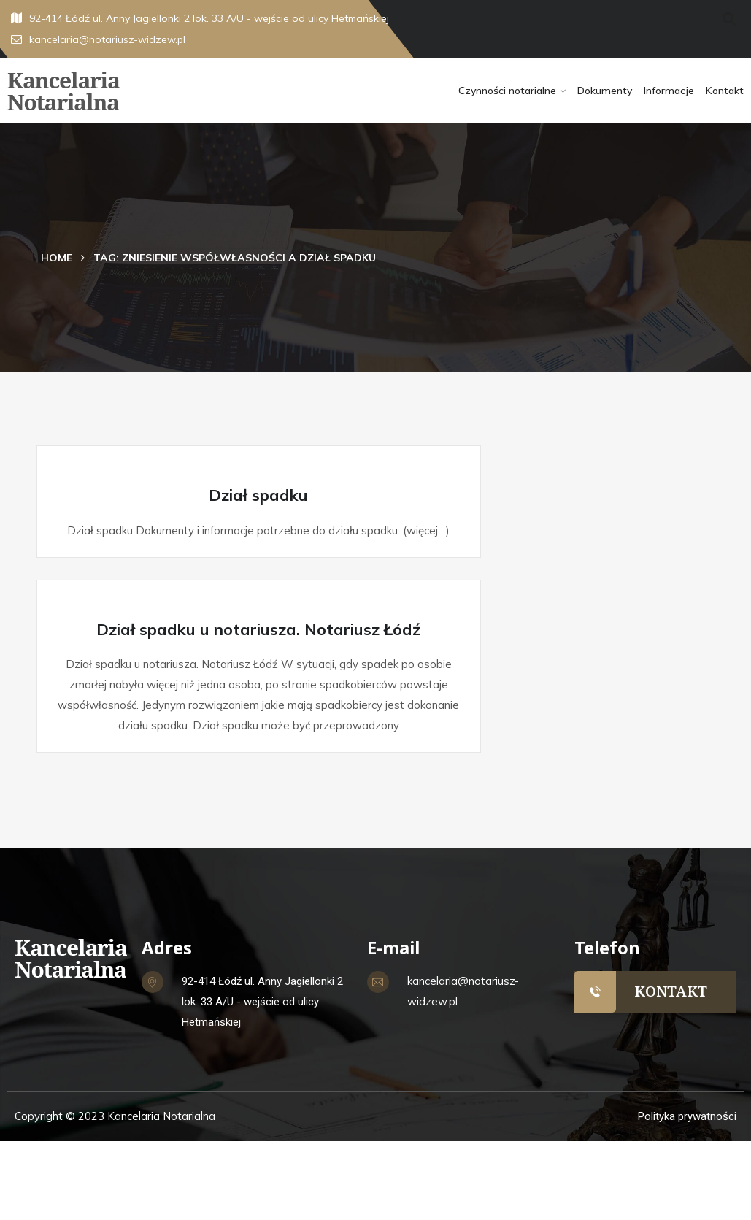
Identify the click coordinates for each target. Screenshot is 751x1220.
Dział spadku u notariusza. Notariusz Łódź (258, 629)
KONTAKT (670, 991)
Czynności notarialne (507, 90)
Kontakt (725, 90)
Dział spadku (258, 495)
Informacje (669, 90)
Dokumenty (604, 90)
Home (56, 257)
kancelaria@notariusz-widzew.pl (98, 39)
